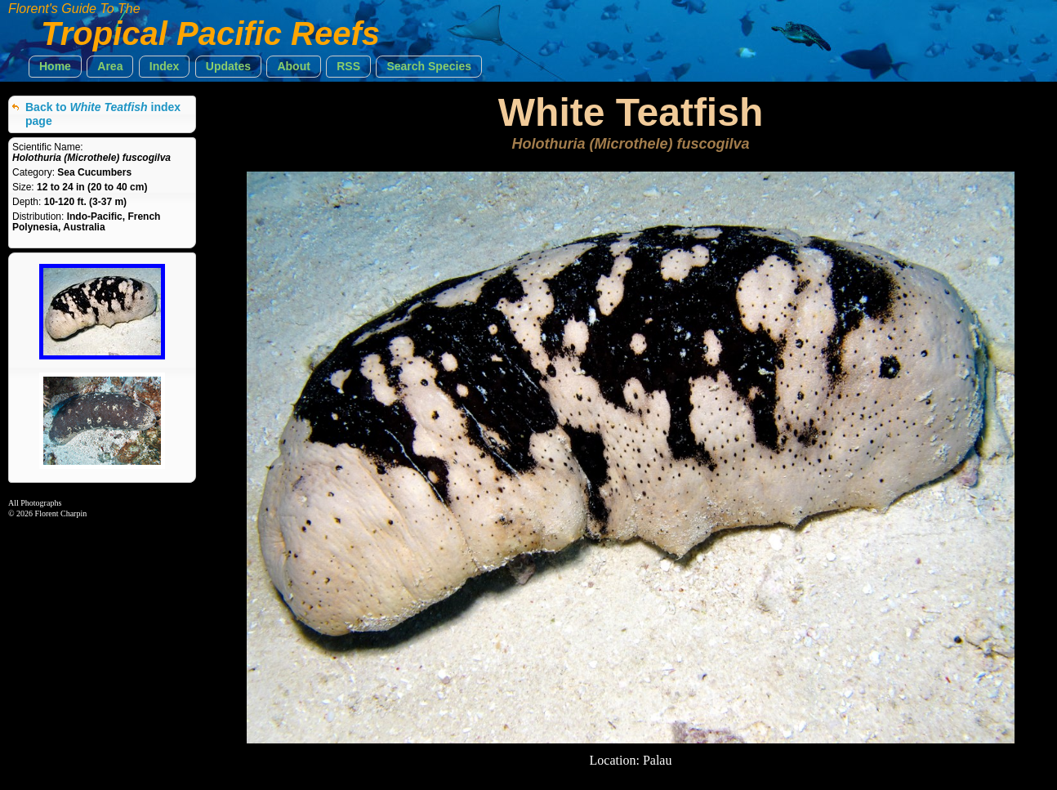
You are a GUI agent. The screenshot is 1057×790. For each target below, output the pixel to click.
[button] (55, 67)
